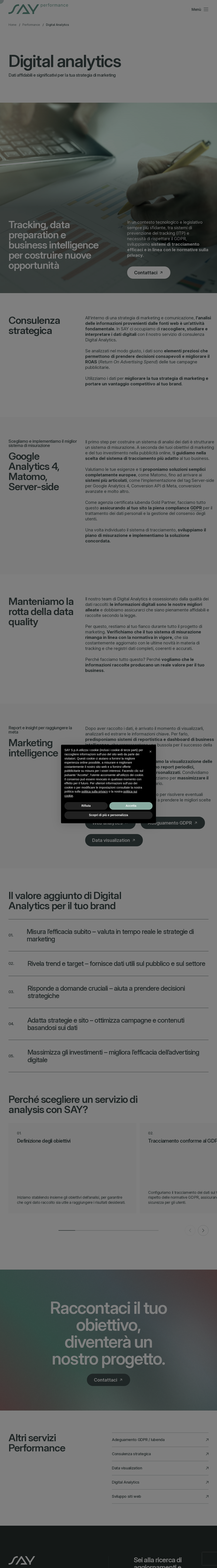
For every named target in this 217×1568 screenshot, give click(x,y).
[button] (150, 751)
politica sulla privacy (94, 791)
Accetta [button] (131, 805)
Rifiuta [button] (86, 805)
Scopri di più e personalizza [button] (108, 815)
